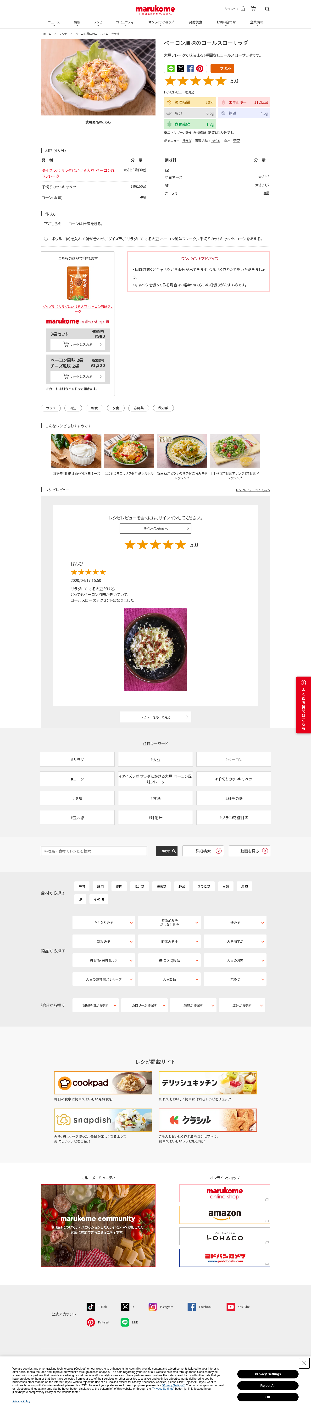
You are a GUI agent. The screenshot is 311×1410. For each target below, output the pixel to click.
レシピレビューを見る (179, 92)
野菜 (236, 140)
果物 (244, 886)
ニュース (54, 22)
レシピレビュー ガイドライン (253, 490)
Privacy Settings (268, 1374)
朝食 (94, 407)
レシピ (97, 22)
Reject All (267, 1386)
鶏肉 (119, 886)
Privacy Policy (21, 1401)
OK (268, 1397)
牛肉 (81, 886)
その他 (99, 899)
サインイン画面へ (155, 528)
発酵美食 (195, 22)
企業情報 (256, 22)
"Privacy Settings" (173, 1385)
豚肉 (100, 886)
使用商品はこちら (98, 122)
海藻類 (161, 886)
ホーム (47, 34)
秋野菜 (163, 407)
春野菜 (139, 407)
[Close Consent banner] (304, 1363)
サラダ (186, 140)
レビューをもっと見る (155, 717)
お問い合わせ (226, 22)
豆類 (225, 886)
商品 (76, 22)
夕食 (115, 407)
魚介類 (139, 886)
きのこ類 (204, 886)
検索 (267, 9)
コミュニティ (124, 22)
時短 (73, 407)
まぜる (215, 140)
